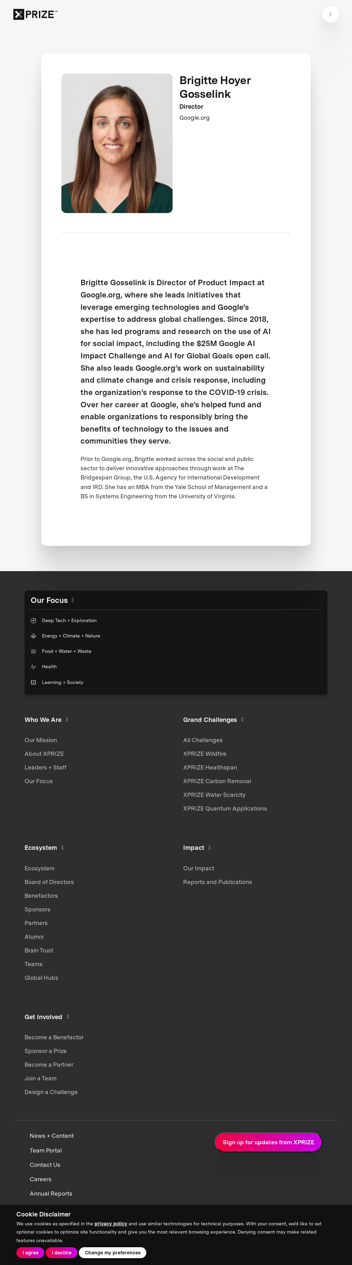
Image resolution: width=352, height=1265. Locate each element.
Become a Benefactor (54, 1037)
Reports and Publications (217, 882)
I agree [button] (31, 1252)
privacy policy (110, 1223)
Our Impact (198, 868)
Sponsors (37, 909)
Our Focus (39, 781)
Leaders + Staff (46, 767)
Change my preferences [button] (113, 1252)
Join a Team (41, 1078)
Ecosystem (40, 868)
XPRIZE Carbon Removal (217, 781)
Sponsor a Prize (46, 1050)
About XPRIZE (44, 753)
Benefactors (41, 895)
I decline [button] (62, 1252)
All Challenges (203, 740)
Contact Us (45, 1164)
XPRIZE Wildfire (204, 753)
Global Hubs (41, 977)
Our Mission (41, 740)
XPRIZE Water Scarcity (214, 794)
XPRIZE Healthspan (210, 767)
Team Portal (46, 1150)
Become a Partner (49, 1064)
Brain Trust (39, 950)
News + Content (52, 1135)
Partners (36, 923)
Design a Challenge (51, 1092)
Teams (34, 964)
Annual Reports (51, 1193)
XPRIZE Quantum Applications (225, 808)
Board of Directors (49, 882)
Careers (41, 1179)
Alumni (34, 936)
